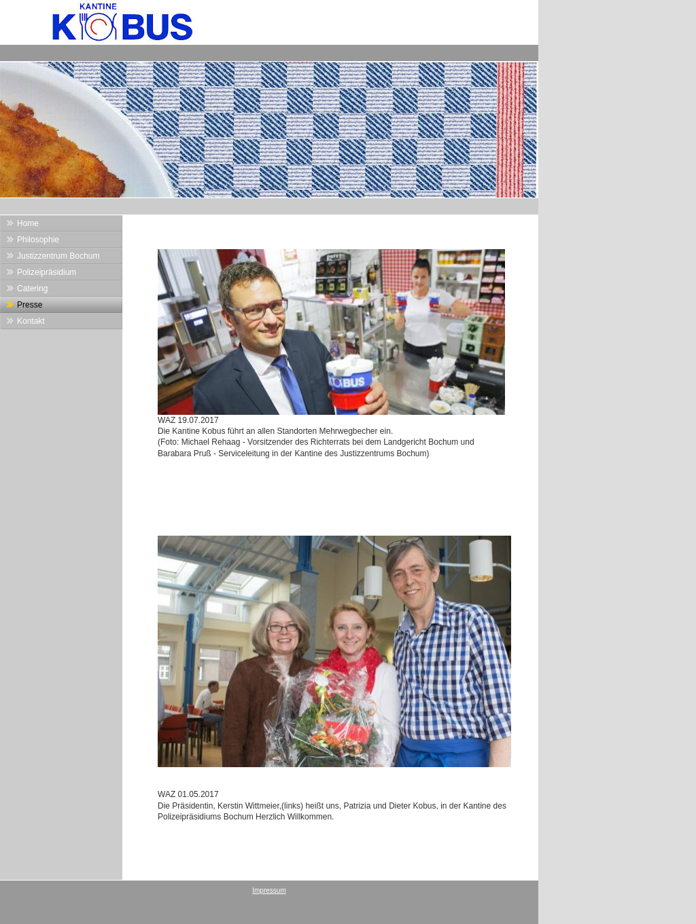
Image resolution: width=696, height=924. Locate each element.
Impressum (268, 890)
